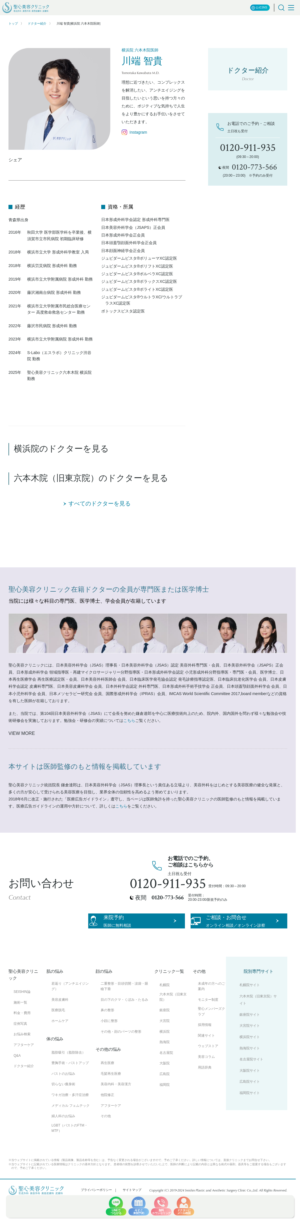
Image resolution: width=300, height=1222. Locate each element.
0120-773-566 (168, 898)
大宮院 (164, 1041)
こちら (129, 720)
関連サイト (206, 1056)
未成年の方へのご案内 (211, 1006)
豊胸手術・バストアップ (70, 1084)
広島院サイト (249, 1102)
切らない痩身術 (63, 1105)
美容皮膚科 (59, 1020)
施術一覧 (20, 1023)
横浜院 (164, 1052)
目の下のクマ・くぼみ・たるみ (124, 1020)
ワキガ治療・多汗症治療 (70, 1115)
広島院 (164, 1094)
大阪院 (164, 1084)
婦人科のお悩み (63, 1137)
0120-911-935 (168, 883)
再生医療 (107, 1084)
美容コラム (206, 1077)
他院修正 (107, 1115)
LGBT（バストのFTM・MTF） (69, 1148)
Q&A (17, 1076)
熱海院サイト (249, 1069)
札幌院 (164, 1005)
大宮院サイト (249, 1046)
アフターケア (24, 1065)
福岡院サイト (249, 1113)
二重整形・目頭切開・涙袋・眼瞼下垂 (124, 1006)
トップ (13, 23)
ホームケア (59, 1041)
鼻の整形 (107, 1031)
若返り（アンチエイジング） (70, 1006)
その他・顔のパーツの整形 (121, 1052)
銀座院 (164, 1031)
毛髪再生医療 (111, 1094)
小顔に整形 (109, 1041)
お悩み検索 (22, 1055)
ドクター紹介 (37, 23)
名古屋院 (166, 1073)
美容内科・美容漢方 (116, 1105)
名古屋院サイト (251, 1080)
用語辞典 (204, 1088)
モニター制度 (208, 1020)
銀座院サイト (249, 1035)
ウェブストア (208, 1067)
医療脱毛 (58, 1031)
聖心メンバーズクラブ (211, 1032)
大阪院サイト (249, 1091)
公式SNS (259, 8)
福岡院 (164, 1105)
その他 (106, 1137)
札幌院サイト (249, 1005)
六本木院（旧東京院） (173, 1017)
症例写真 (20, 1044)
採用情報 (204, 1045)
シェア (15, 159)
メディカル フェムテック (70, 1126)
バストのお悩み (63, 1094)
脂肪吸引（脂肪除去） (68, 1073)
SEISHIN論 (22, 1012)
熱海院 (164, 1063)
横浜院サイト (249, 1057)
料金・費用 (22, 1034)
